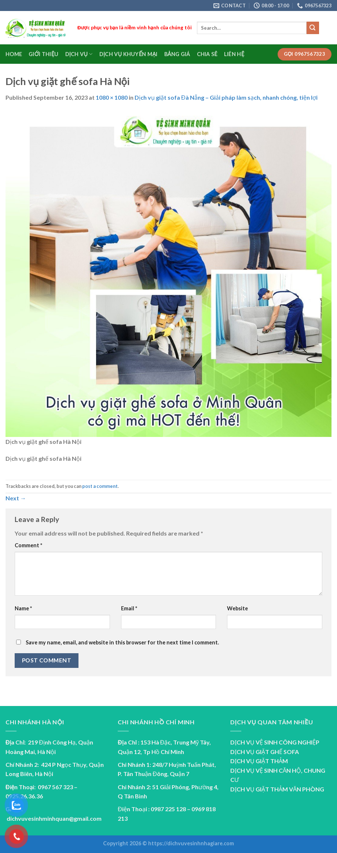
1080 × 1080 (112, 97)
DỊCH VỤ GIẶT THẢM (259, 760)
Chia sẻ (207, 54)
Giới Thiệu (43, 54)
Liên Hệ (234, 54)
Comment (28, 545)
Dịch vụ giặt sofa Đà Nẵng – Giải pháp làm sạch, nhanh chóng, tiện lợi (226, 97)
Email (129, 608)
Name (23, 608)
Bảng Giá (177, 54)
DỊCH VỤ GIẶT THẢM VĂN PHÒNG (277, 789)
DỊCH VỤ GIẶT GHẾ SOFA (264, 751)
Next (16, 497)
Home (14, 54)
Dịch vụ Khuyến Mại (128, 54)
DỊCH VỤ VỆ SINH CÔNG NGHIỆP (274, 742)
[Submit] (313, 28)
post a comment (100, 486)
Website (237, 608)
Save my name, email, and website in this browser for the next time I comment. (122, 642)
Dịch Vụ (79, 54)
